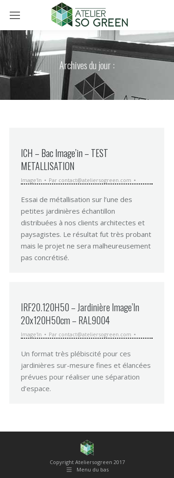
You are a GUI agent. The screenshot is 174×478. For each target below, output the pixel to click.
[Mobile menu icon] (14, 15)
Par (90, 180)
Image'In (31, 180)
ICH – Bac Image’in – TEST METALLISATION (64, 159)
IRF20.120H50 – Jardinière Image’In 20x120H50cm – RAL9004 (80, 313)
